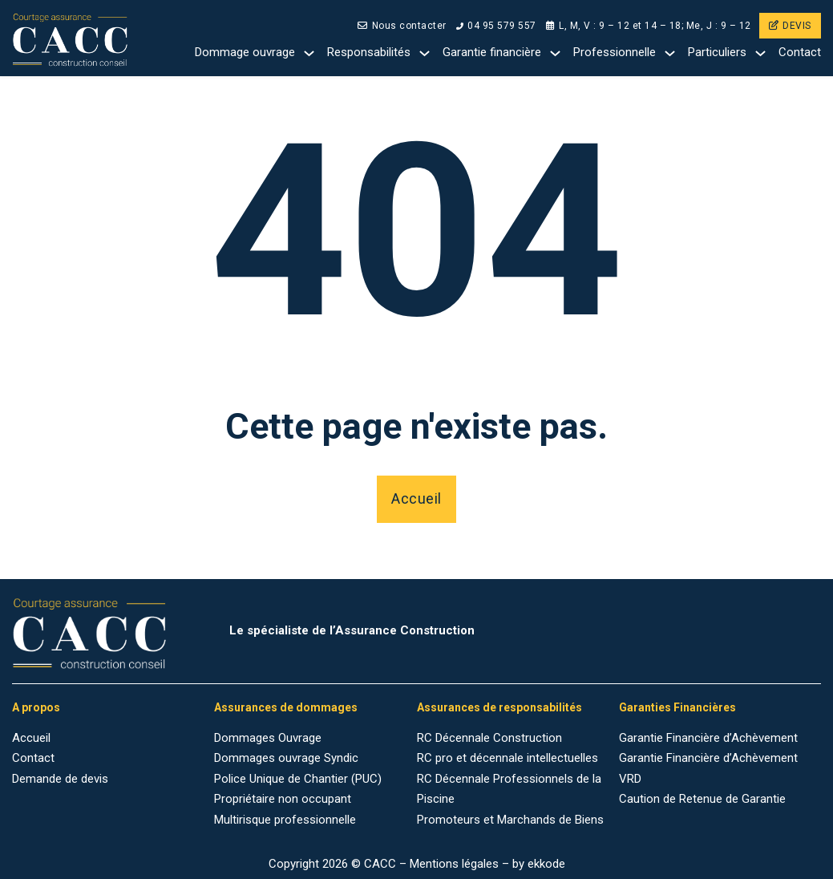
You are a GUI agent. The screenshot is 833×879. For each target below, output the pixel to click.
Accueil (416, 498)
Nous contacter (402, 25)
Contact (799, 52)
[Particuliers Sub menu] (760, 53)
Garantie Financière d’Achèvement (708, 738)
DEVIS (790, 25)
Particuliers (717, 52)
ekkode (546, 864)
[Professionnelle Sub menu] (670, 53)
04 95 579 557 (496, 25)
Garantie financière (492, 52)
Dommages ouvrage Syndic (286, 758)
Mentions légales (454, 864)
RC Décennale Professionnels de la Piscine (509, 789)
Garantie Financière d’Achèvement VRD (708, 768)
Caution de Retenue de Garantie (702, 799)
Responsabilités (368, 52)
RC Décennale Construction (489, 738)
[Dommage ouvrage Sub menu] (309, 53)
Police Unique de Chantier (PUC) (298, 779)
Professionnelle (614, 52)
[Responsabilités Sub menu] (425, 53)
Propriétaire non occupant (282, 799)
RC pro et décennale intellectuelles (507, 758)
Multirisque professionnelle (285, 819)
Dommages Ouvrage (267, 738)
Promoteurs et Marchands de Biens (510, 819)
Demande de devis (60, 779)
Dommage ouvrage (245, 52)
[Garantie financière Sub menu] (555, 53)
